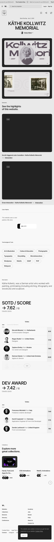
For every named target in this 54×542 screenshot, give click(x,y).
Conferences (5, 520)
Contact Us (31, 523)
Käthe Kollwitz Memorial (27, 26)
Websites (4, 509)
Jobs (29, 512)
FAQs (29, 517)
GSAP (29, 261)
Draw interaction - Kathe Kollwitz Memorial (17, 203)
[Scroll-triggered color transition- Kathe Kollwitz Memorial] (27, 133)
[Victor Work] (27, 33)
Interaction (8, 157)
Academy (30, 509)
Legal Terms (14, 530)
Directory (4, 517)
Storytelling (21, 256)
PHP (37, 261)
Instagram (11, 532)
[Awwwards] (6, 6)
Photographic (42, 251)
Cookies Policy (5, 530)
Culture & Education (26, 251)
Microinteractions (36, 256)
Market (30, 514)
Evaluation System (7, 311)
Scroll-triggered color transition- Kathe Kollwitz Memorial (22, 155)
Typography (8, 256)
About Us (30, 520)
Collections (5, 512)
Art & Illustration (9, 251)
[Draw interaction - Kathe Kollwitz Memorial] (27, 180)
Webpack (7, 266)
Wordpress (8, 261)
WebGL (19, 261)
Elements (4, 514)
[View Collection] (9, 461)
